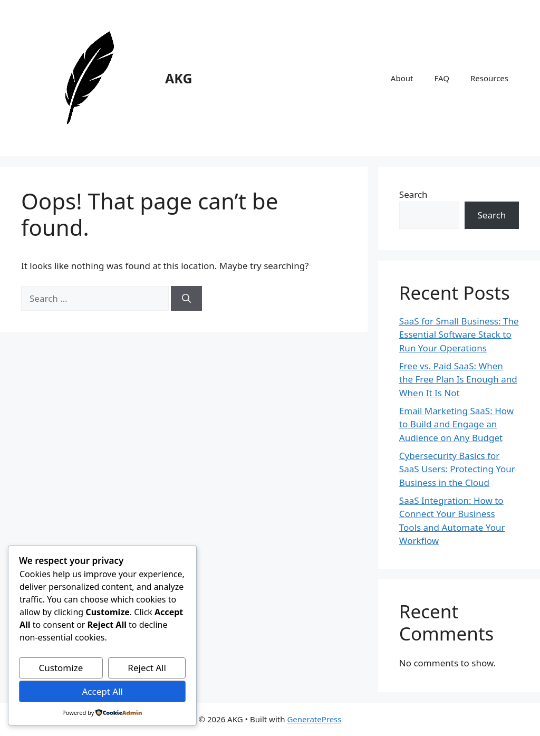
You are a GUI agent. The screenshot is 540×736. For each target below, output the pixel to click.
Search (413, 194)
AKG (178, 78)
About (402, 78)
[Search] (186, 298)
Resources (489, 78)
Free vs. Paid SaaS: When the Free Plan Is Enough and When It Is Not (458, 379)
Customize (61, 668)
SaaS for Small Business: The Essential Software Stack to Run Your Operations (459, 334)
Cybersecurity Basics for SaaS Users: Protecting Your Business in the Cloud (457, 469)
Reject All (147, 668)
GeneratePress (314, 719)
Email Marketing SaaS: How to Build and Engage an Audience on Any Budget (456, 424)
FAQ (441, 78)
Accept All (102, 691)
